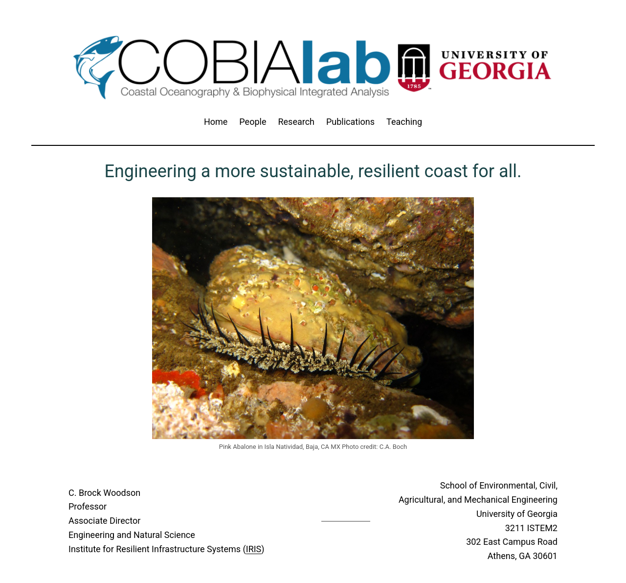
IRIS (254, 549)
